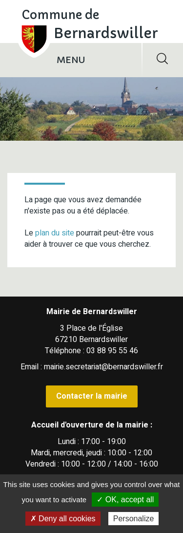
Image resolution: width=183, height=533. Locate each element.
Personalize (133, 518)
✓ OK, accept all (125, 499)
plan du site (54, 233)
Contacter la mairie (91, 396)
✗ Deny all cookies (63, 518)
